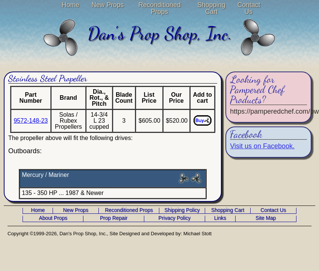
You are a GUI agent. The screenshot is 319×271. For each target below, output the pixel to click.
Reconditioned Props (159, 8)
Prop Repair (113, 218)
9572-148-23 (31, 120)
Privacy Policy (175, 218)
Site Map (266, 218)
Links (220, 218)
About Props (53, 218)
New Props (107, 5)
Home (70, 5)
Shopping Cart (211, 8)
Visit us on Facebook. (262, 146)
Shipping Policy (182, 210)
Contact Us (248, 8)
